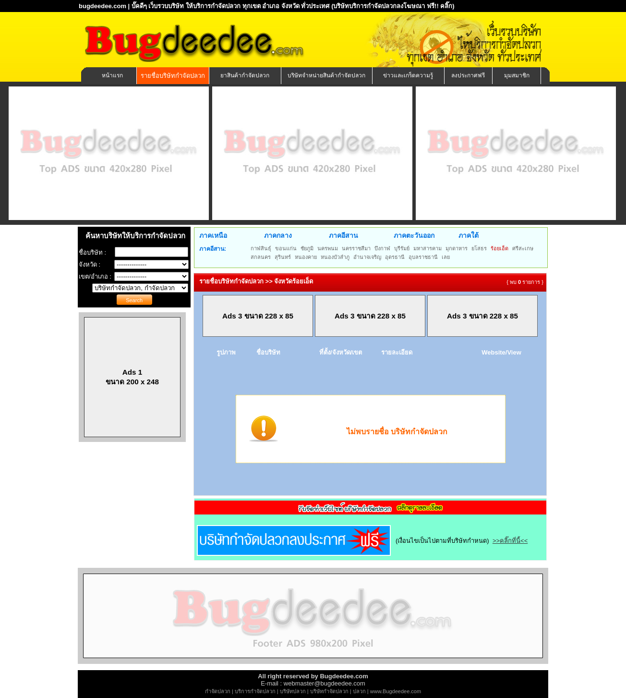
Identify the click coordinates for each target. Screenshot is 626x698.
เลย (446, 257)
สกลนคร (261, 257)
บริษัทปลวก (293, 691)
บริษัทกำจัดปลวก (329, 691)
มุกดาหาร (456, 248)
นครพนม (327, 248)
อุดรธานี (395, 257)
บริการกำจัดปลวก (255, 691)
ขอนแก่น (286, 248)
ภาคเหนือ (213, 235)
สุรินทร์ (283, 257)
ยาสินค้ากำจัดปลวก (244, 75)
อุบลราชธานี (423, 257)
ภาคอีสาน (343, 235)
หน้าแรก (112, 75)
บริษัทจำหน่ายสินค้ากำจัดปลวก (326, 75)
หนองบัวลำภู (335, 257)
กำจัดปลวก (217, 691)
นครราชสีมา (356, 248)
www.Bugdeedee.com (395, 691)
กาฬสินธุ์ (261, 248)
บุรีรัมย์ (401, 248)
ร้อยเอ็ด (499, 248)
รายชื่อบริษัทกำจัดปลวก (173, 75)
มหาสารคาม (427, 248)
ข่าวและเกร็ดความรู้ (408, 75)
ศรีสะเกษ (522, 248)
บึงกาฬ (382, 248)
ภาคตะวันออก (414, 235)
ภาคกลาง (278, 235)
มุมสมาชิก (517, 75)
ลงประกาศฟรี (468, 75)
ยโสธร (479, 248)
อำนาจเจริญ (367, 257)
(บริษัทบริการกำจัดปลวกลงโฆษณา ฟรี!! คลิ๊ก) (393, 6)
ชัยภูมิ (307, 248)
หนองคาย (306, 257)
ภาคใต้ (468, 235)
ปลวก (359, 691)
